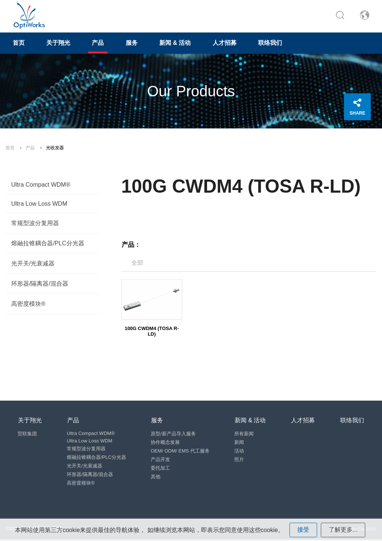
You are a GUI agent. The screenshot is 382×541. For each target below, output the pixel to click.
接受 (303, 529)
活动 (240, 451)
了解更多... (343, 529)
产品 (100, 43)
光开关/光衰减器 (32, 264)
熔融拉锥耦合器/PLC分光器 (47, 243)
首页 (19, 43)
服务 (134, 43)
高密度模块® (28, 304)
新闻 (240, 443)
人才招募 (228, 43)
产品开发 (160, 460)
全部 (137, 263)
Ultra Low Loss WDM (39, 204)
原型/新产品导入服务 (173, 434)
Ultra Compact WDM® (40, 185)
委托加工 (160, 469)
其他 (156, 477)
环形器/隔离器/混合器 (39, 284)
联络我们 (274, 43)
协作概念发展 (165, 443)
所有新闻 (244, 434)
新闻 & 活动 (178, 43)
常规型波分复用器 (35, 223)
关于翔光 (59, 43)
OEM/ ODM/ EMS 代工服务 (180, 451)
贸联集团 (27, 434)
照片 (240, 460)
